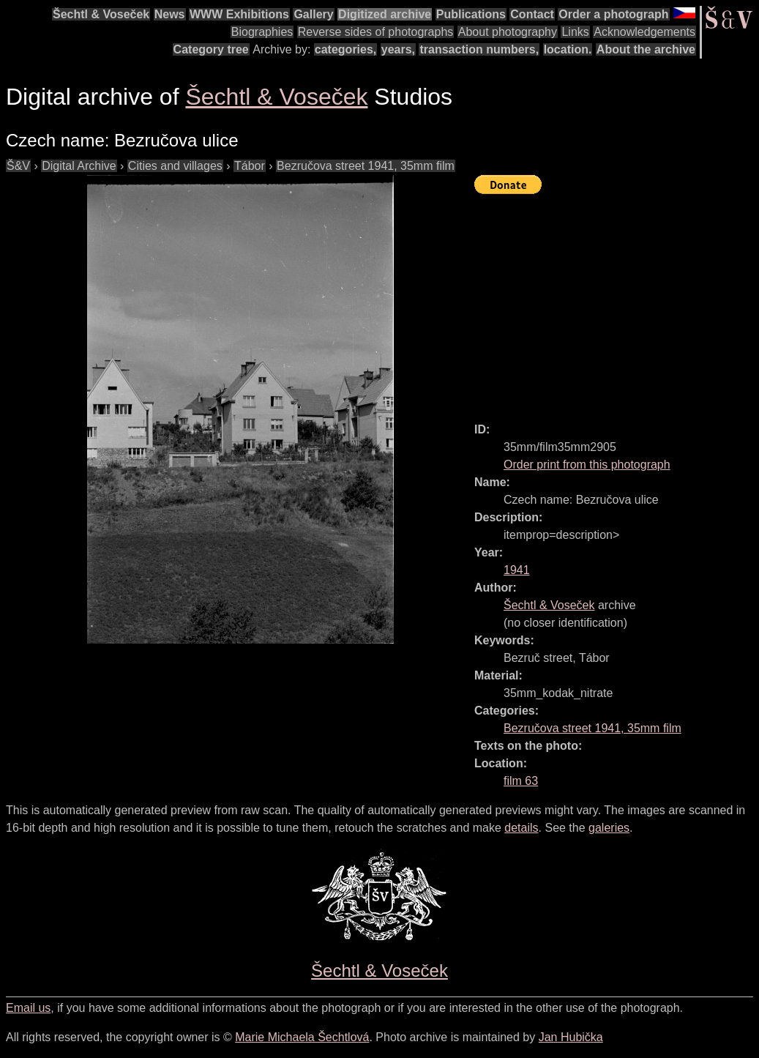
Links (574, 32)
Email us (28, 1008)
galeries (608, 828)
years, (398, 49)
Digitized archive (384, 14)
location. (568, 49)
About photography (507, 32)
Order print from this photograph (587, 464)
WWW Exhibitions (239, 14)
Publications (471, 14)
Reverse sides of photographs (376, 32)
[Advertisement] (616, 301)
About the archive (646, 49)
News (169, 14)
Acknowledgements (644, 32)
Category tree (211, 49)
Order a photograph (613, 14)
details (521, 828)
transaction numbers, (479, 49)
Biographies (262, 32)
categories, (345, 49)
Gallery (313, 14)
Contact (532, 14)
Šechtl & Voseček (101, 14)
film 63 (521, 781)
